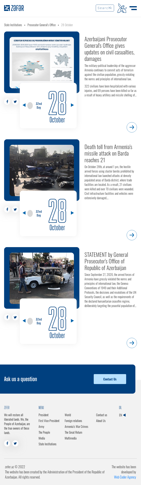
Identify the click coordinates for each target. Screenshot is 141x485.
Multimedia (70, 438)
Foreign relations (73, 420)
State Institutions (13, 25)
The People (44, 432)
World (68, 415)
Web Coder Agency (125, 477)
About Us (101, 420)
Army (41, 426)
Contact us (101, 415)
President (43, 415)
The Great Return (73, 432)
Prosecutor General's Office (41, 25)
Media (42, 438)
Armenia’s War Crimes (76, 426)
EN (122, 415)
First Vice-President (49, 420)
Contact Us (109, 379)
